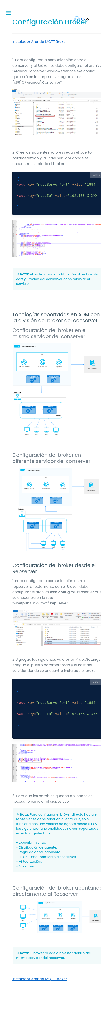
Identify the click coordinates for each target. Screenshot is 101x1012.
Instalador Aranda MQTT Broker (39, 41)
